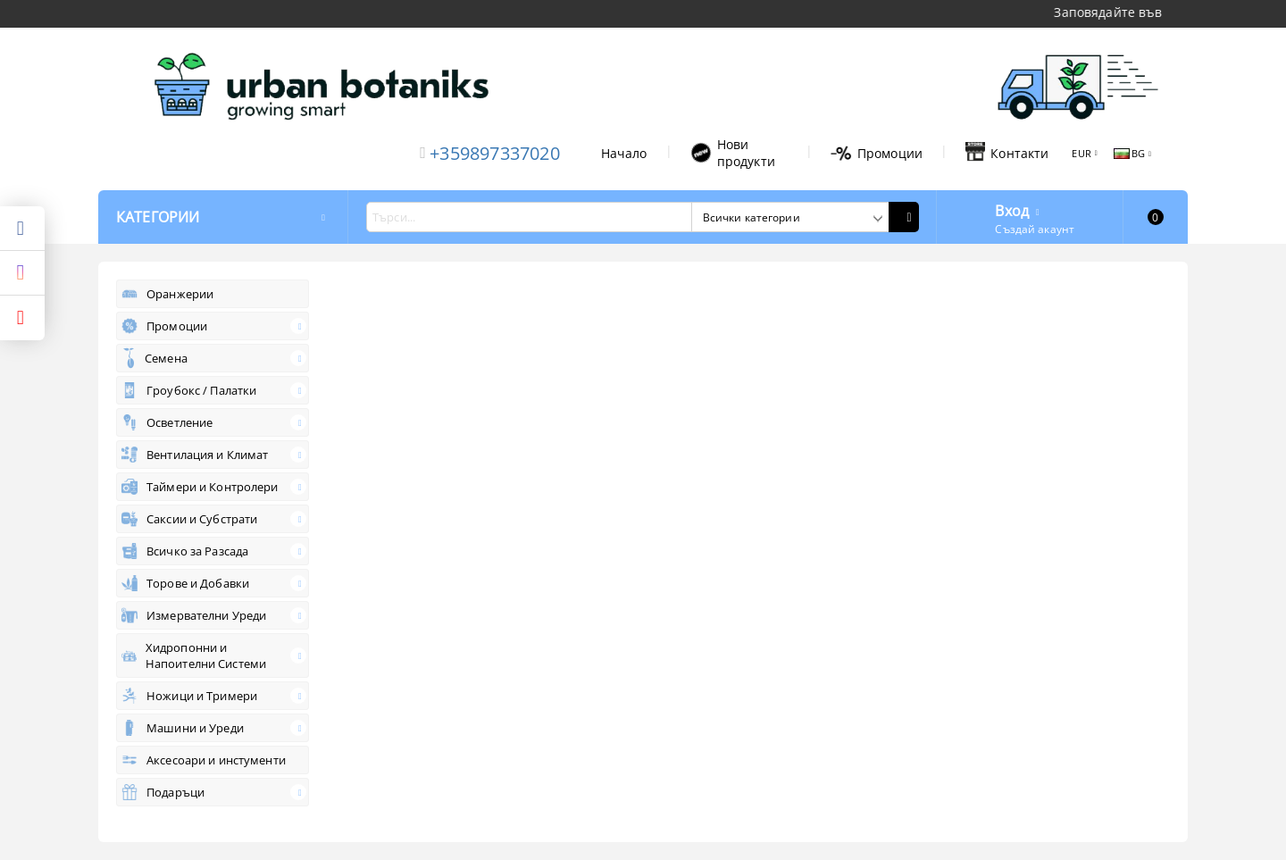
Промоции (877, 153)
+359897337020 (495, 153)
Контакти (1006, 152)
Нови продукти (732, 153)
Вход (1012, 209)
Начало (624, 153)
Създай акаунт (1034, 229)
